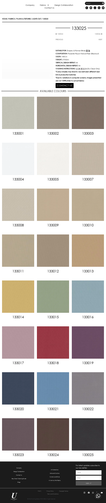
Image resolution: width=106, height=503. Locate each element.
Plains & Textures (18, 19)
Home (4, 19)
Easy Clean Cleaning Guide (19, 476)
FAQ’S (35, 489)
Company (30, 5)
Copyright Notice (66, 489)
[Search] (103, 3)
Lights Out (29, 19)
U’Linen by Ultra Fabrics (55, 478)
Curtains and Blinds (54, 475)
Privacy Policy (48, 489)
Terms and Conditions (53, 492)
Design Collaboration (63, 5)
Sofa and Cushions (54, 471)
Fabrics (44, 5)
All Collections (54, 467)
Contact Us (49, 8)
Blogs (19, 480)
